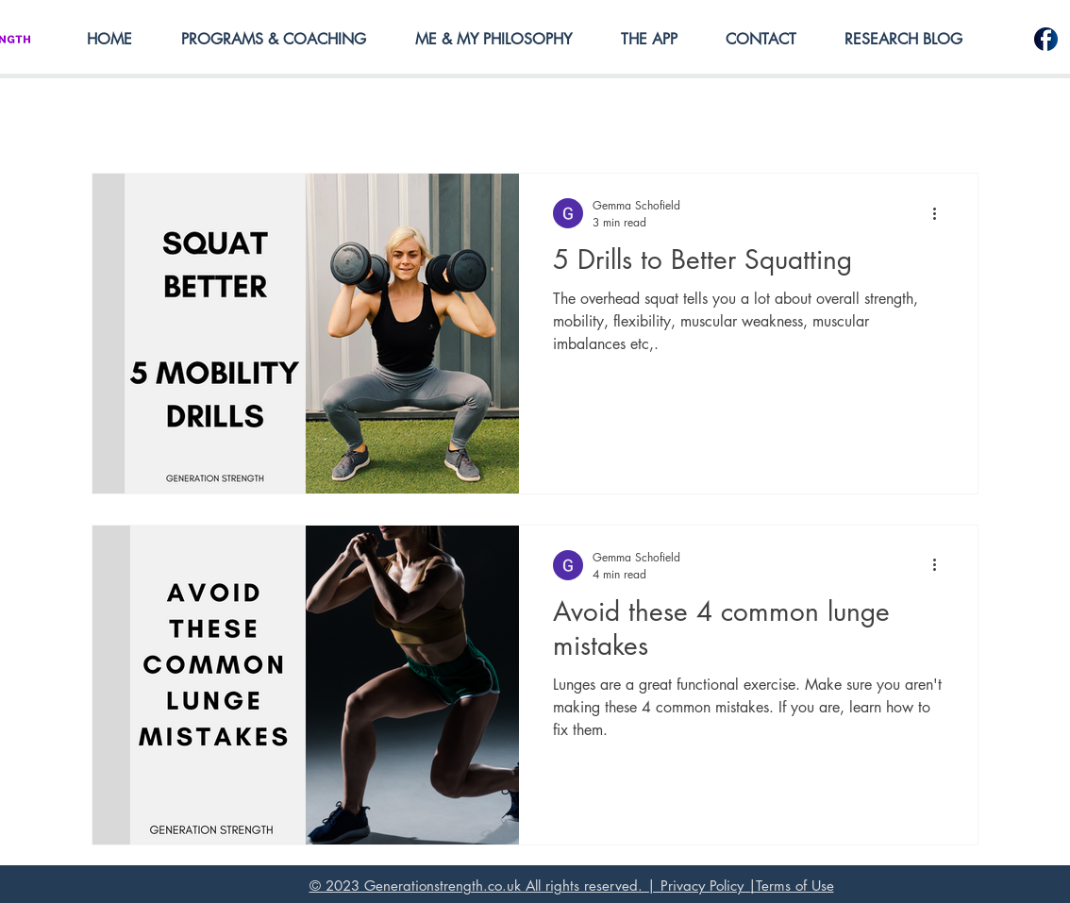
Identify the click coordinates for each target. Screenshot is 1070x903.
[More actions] (940, 213)
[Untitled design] (1046, 39)
